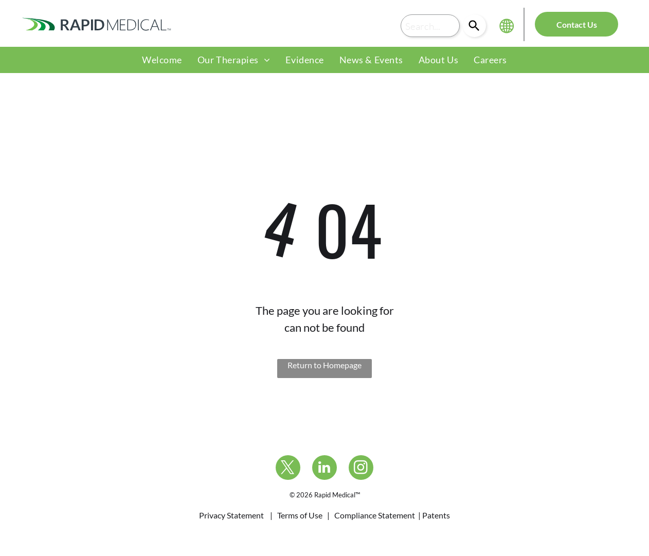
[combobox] (430, 25)
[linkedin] (324, 468)
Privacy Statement (231, 515)
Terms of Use (299, 515)
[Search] (474, 25)
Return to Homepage (324, 365)
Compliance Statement (374, 515)
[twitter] (288, 468)
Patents (436, 515)
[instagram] (361, 468)
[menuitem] (162, 60)
